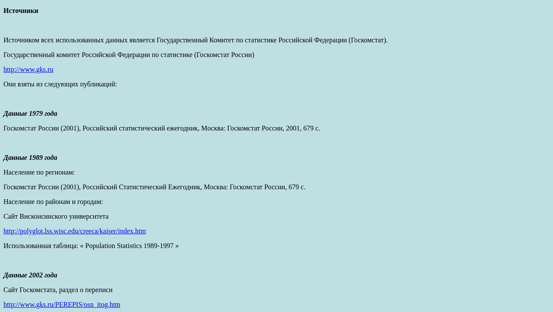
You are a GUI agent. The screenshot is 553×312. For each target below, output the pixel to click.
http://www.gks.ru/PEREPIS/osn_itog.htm (62, 304)
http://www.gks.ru (28, 69)
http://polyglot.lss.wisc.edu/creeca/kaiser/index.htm (74, 231)
